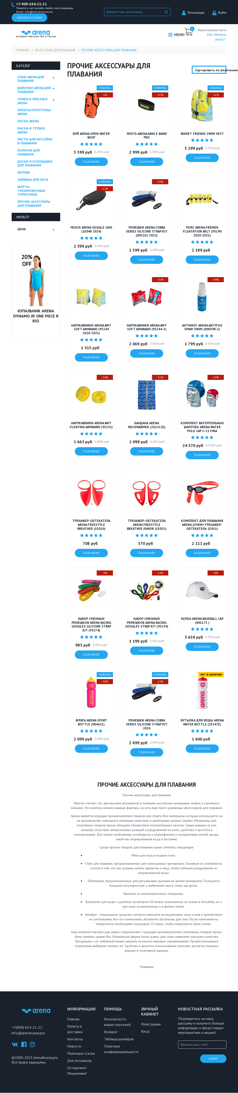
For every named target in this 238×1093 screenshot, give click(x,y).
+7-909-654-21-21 (33, 4)
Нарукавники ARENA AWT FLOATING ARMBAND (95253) (91, 425)
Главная (22, 50)
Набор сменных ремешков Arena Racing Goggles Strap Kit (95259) (146, 623)
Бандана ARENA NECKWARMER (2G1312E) (146, 425)
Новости (74, 1046)
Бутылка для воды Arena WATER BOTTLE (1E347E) (202, 722)
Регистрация (193, 13)
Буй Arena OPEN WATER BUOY (91, 136)
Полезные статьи (81, 1053)
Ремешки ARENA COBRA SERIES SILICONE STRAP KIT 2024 (147, 724)
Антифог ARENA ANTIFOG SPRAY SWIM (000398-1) (202, 327)
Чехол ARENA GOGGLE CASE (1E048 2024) (91, 230)
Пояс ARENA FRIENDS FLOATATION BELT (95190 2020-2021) (202, 232)
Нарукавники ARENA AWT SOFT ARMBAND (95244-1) (147, 327)
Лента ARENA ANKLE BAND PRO (147, 136)
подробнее (91, 162)
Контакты (75, 1039)
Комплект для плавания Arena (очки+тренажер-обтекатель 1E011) (202, 525)
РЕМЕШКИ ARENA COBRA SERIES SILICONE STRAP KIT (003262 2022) (147, 232)
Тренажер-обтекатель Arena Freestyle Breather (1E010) (91, 525)
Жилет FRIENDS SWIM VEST (202, 134)
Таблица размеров (119, 1039)
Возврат (111, 1032)
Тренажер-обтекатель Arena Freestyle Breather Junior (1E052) (146, 525)
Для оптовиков (79, 1060)
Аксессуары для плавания (58, 50)
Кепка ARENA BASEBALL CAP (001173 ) (202, 621)
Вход (145, 1031)
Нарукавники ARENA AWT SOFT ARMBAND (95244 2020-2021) (91, 329)
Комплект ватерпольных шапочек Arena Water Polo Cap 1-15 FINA (202, 427)
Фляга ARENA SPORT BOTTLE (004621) (91, 722)
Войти (219, 13)
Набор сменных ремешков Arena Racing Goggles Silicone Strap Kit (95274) (91, 625)
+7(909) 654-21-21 (27, 1027)
